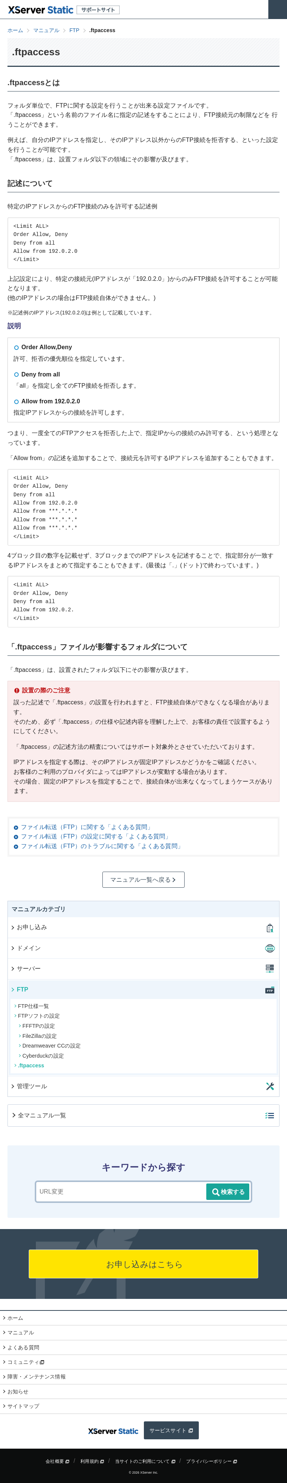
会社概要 (58, 1461)
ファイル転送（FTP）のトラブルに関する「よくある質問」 (102, 846)
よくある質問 (23, 1347)
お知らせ (18, 1391)
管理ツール (28, 1086)
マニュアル (20, 1332)
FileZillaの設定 (38, 1036)
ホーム (15, 1318)
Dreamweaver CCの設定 (50, 1046)
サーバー (25, 968)
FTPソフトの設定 (37, 1016)
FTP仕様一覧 (31, 1006)
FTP (19, 989)
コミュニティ (25, 1362)
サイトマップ (23, 1406)
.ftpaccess (29, 1065)
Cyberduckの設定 (41, 1056)
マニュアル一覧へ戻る (143, 880)
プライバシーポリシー (211, 1461)
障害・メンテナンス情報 (36, 1377)
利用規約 (92, 1461)
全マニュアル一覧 (38, 1115)
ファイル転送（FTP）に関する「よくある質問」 (87, 827)
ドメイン (25, 948)
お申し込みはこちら (143, 1264)
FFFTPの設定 (37, 1026)
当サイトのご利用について (145, 1461)
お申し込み (28, 927)
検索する (228, 1192)
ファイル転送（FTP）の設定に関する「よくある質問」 (96, 836)
